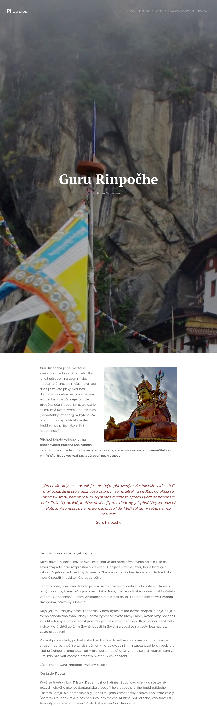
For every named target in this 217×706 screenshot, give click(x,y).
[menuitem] (131, 11)
